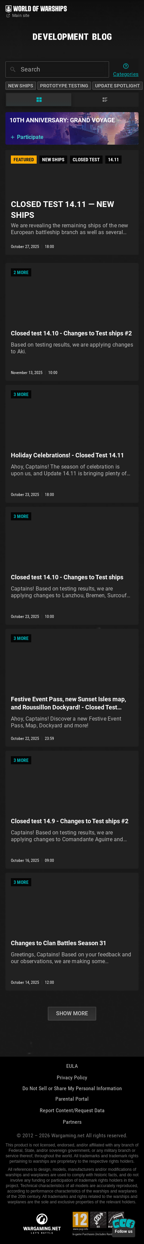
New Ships (20, 85)
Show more (72, 1013)
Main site (17, 15)
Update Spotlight (117, 85)
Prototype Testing (64, 85)
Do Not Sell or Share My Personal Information (72, 1088)
